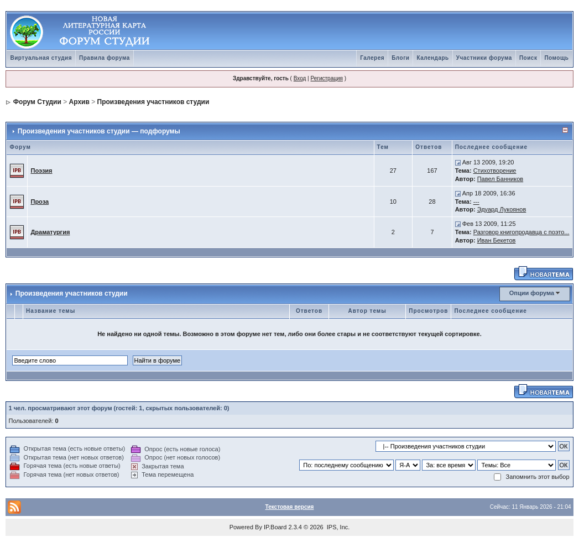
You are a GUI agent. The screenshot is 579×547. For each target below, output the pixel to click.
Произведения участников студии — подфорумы (99, 131)
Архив (79, 102)
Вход (300, 78)
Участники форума (484, 58)
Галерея (372, 58)
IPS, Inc (337, 527)
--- (476, 201)
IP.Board (275, 527)
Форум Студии (37, 102)
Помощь (556, 58)
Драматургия (50, 232)
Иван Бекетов (496, 240)
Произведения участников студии (153, 102)
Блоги (400, 58)
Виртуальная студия (41, 58)
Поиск (528, 58)
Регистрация (326, 78)
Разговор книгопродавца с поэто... (521, 232)
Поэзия (41, 170)
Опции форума (531, 293)
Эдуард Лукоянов (501, 209)
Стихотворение (495, 170)
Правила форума (104, 58)
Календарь (432, 58)
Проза (39, 201)
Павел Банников (500, 179)
